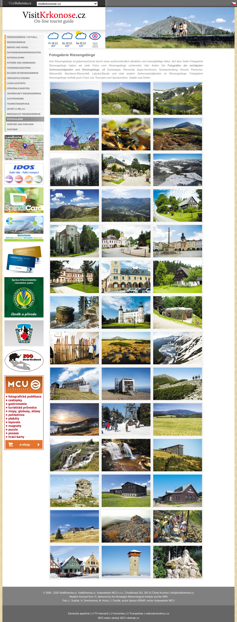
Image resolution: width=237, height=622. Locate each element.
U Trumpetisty (135, 613)
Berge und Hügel (18, 47)
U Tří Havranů (100, 613)
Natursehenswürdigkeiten (24, 52)
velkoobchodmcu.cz (157, 613)
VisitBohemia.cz (87, 592)
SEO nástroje (128, 617)
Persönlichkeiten (18, 88)
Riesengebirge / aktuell (22, 37)
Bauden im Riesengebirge (23, 73)
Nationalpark (15, 57)
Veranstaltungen (18, 78)
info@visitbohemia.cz (182, 592)
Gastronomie (15, 98)
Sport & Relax (16, 109)
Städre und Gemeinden (21, 63)
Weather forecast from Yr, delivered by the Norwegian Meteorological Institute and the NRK (118, 596)
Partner (12, 129)
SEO (100, 617)
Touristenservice (18, 104)
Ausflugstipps (16, 83)
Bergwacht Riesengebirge (24, 114)
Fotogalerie (15, 119)
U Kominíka (118, 613)
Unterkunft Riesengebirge (24, 93)
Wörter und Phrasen (20, 124)
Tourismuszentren (19, 68)
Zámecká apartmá (79, 613)
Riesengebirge (16, 42)
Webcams (95, 44)
